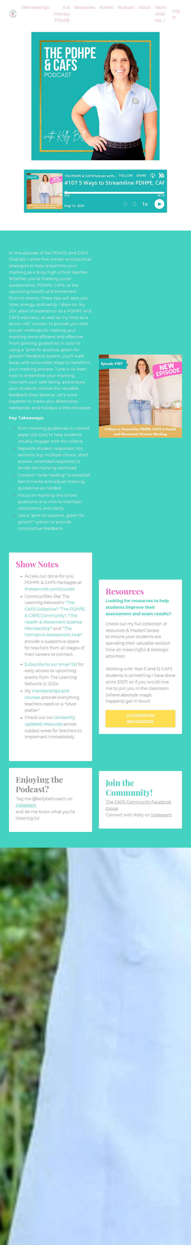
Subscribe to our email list (51, 664)
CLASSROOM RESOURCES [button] (140, 718)
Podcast (126, 7)
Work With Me (160, 14)
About (145, 7)
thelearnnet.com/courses (50, 589)
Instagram (26, 805)
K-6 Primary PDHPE (62, 14)
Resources (84, 7)
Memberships (35, 7)
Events (106, 7)
